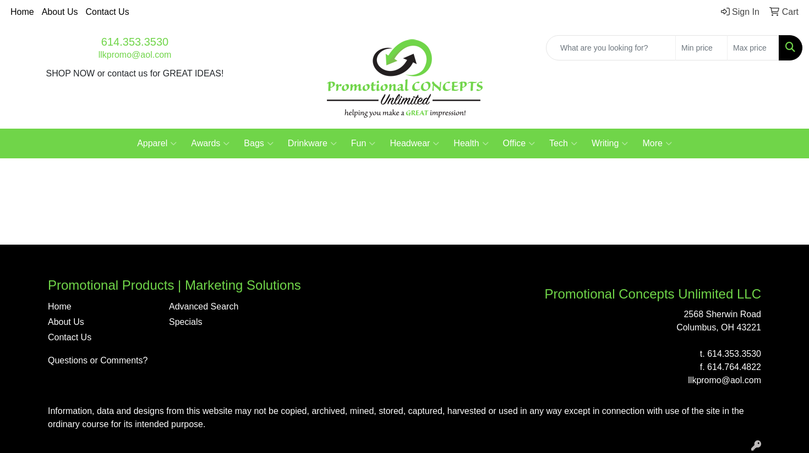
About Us (60, 11)
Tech (563, 143)
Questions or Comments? (97, 360)
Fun (363, 143)
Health (470, 143)
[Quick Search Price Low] (701, 47)
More (656, 143)
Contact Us (107, 11)
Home (22, 11)
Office (519, 143)
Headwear (414, 143)
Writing (610, 143)
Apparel (157, 143)
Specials (185, 322)
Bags (258, 143)
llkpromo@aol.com (135, 54)
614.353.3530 (134, 42)
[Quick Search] (611, 47)
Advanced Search (203, 306)
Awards (210, 143)
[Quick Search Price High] (753, 47)
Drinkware (312, 143)
